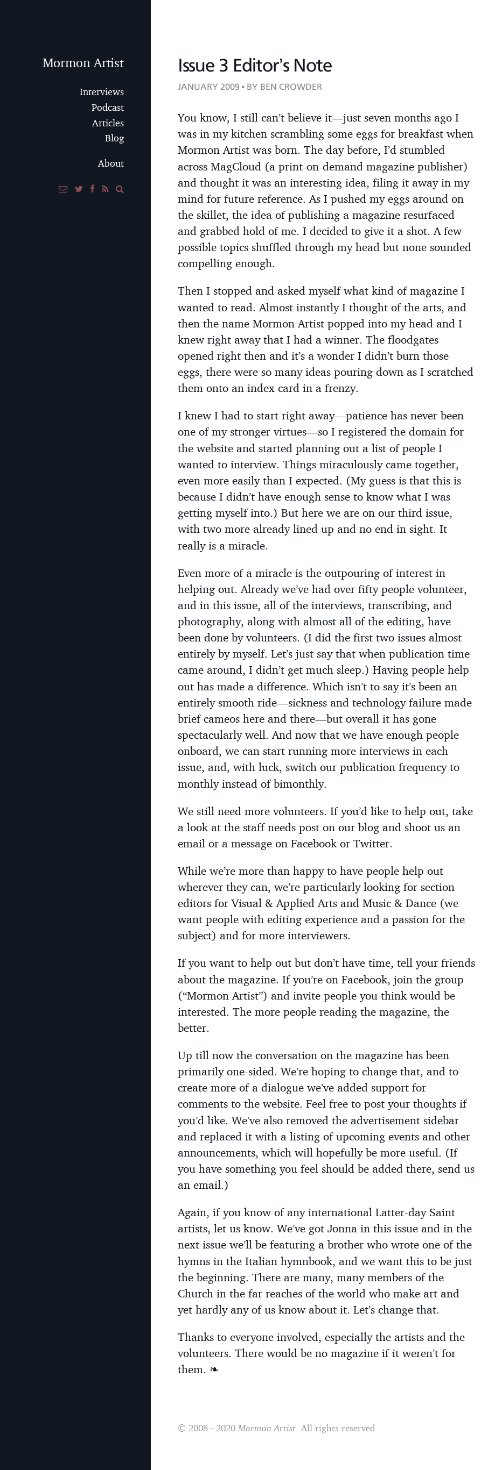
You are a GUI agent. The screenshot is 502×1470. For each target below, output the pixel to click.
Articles (108, 123)
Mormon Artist (83, 62)
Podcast (108, 107)
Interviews (102, 91)
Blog (114, 138)
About (111, 163)
